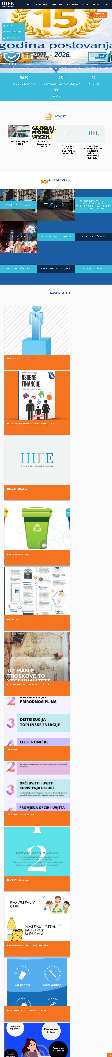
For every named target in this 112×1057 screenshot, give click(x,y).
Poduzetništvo (72, 4)
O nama (28, 4)
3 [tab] (12, 64)
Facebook (101, 1044)
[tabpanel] (56, 36)
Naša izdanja (13, 38)
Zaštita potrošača (57, 4)
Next (109, 135)
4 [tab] (15, 64)
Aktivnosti (95, 4)
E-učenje (84, 4)
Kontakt (105, 4)
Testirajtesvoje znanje (100, 15)
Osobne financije (41, 4)
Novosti (11, 26)
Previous (2, 135)
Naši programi (14, 32)
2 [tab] (9, 64)
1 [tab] (6, 64)
